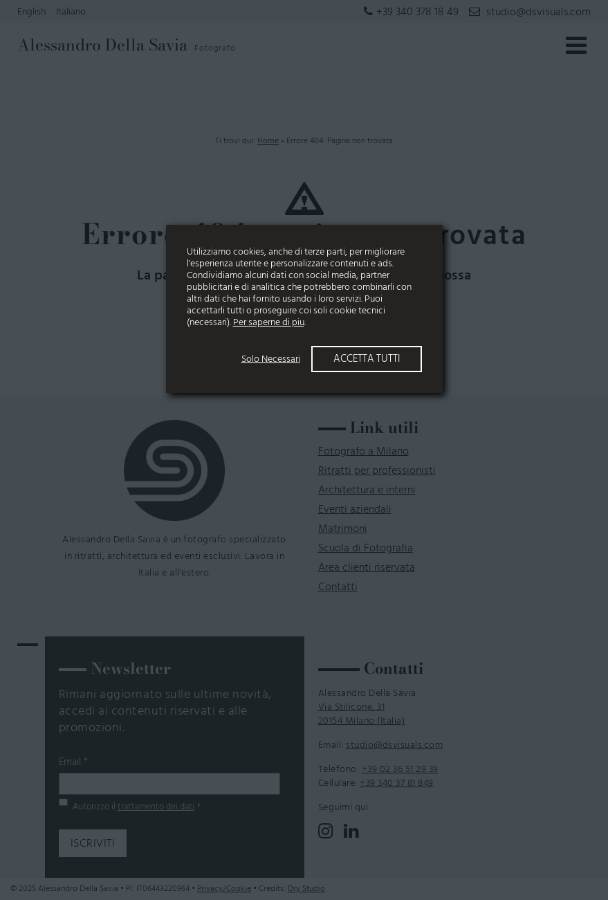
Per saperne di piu (268, 322)
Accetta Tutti (366, 358)
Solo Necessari (270, 359)
